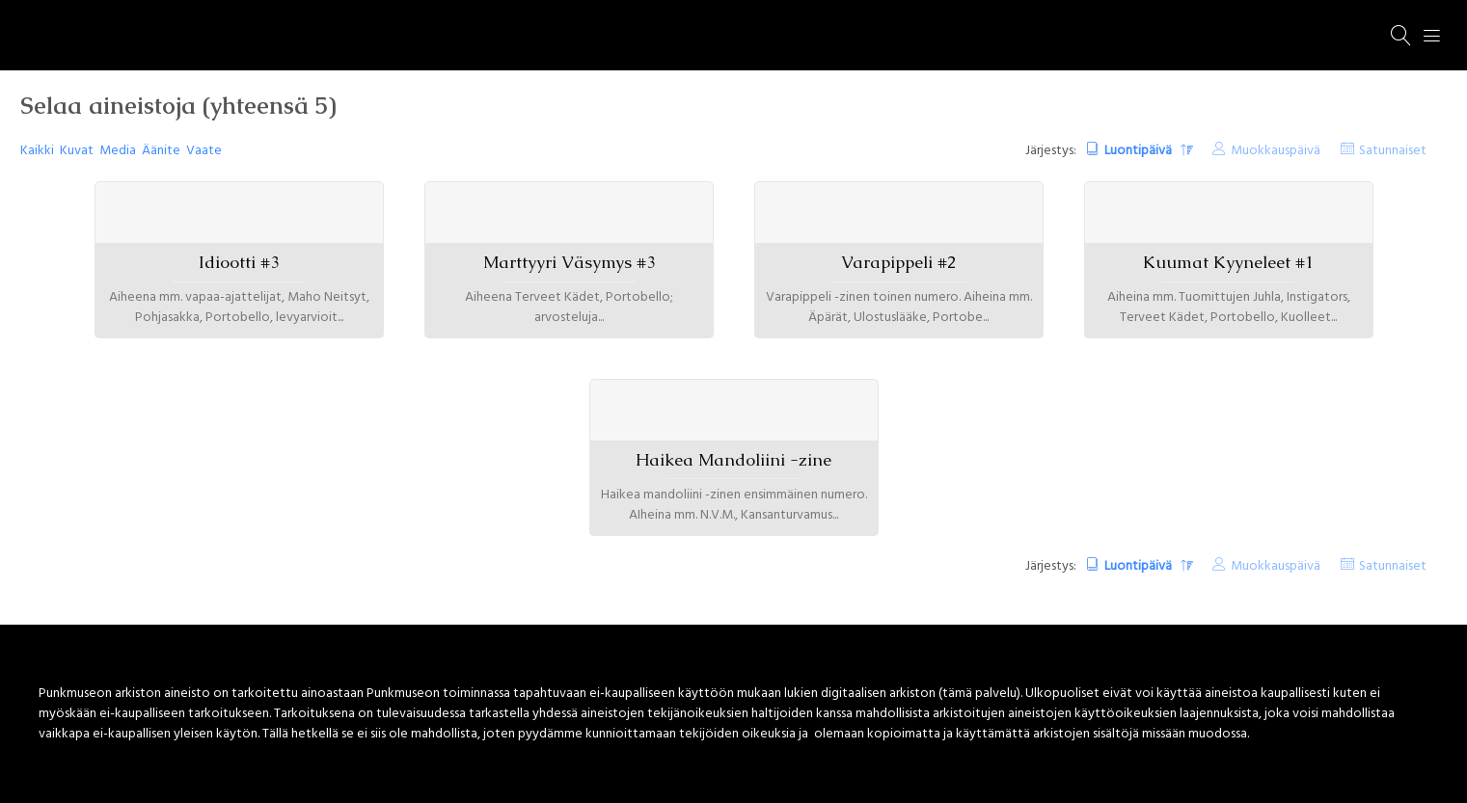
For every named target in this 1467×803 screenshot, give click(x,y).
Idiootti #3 (239, 262)
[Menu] (1432, 35)
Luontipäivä (1139, 151)
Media (117, 151)
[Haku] (1401, 35)
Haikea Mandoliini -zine (733, 459)
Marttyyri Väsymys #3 (569, 262)
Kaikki (37, 151)
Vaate (204, 151)
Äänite (161, 151)
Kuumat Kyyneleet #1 (1228, 262)
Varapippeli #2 (898, 262)
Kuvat (77, 151)
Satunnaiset (1392, 151)
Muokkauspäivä (1275, 151)
